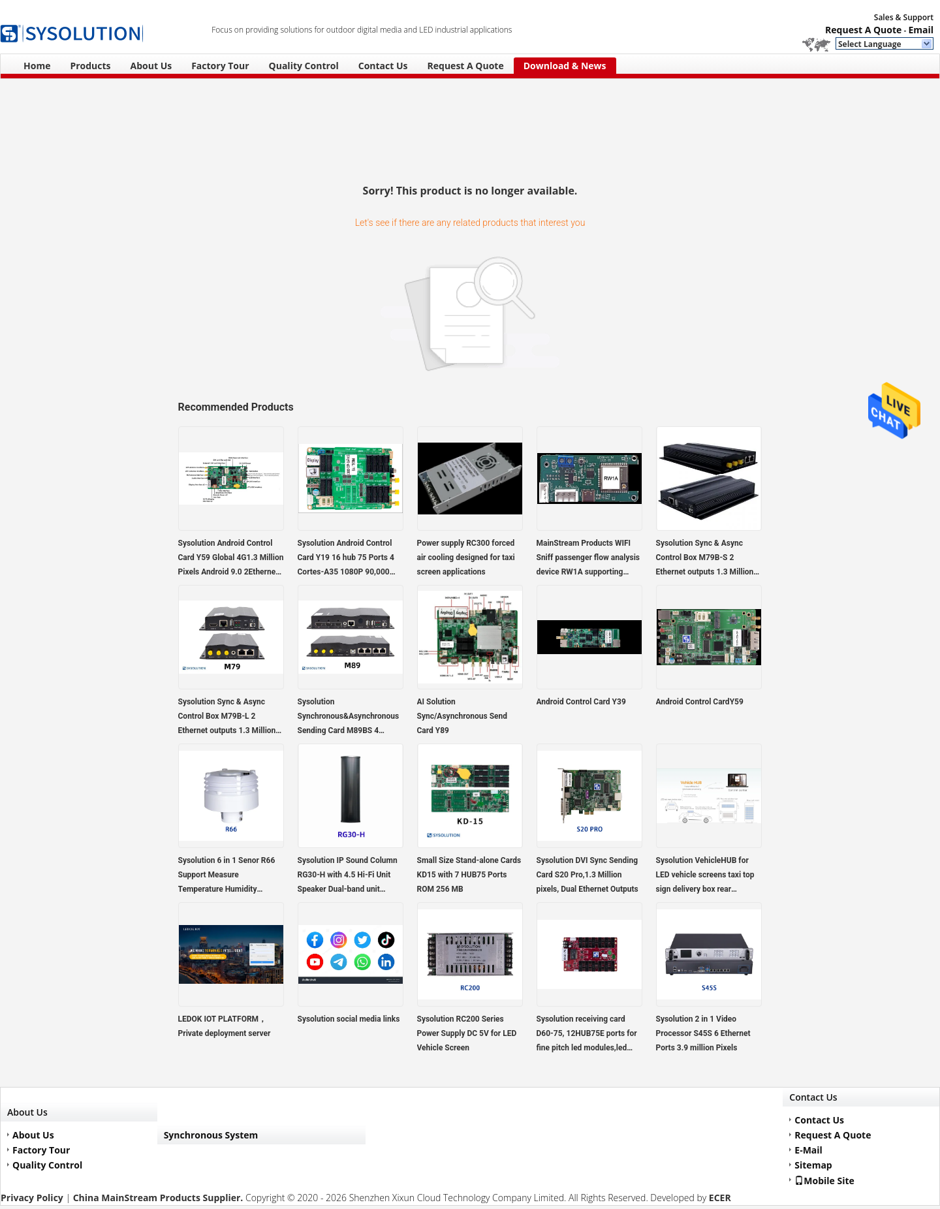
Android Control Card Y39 (581, 701)
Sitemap (813, 1165)
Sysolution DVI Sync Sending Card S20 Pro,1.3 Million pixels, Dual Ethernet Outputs (587, 875)
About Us (151, 66)
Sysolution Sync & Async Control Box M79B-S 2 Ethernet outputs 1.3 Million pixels (705, 559)
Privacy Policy (32, 1197)
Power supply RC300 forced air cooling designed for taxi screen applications (466, 557)
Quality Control (304, 66)
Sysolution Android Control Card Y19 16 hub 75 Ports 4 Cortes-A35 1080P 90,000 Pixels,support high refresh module (346, 559)
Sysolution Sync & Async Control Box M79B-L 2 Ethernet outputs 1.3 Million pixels (227, 717)
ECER (720, 1197)
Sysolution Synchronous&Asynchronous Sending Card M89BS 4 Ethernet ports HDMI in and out (349, 717)
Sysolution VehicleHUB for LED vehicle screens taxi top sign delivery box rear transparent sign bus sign (705, 876)
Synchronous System (211, 1135)
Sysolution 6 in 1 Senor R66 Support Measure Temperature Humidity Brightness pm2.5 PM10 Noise (226, 876)
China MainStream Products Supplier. (159, 1197)
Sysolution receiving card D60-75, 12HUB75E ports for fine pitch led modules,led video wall (587, 1034)
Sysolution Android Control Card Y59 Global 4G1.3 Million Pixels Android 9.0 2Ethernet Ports (231, 559)
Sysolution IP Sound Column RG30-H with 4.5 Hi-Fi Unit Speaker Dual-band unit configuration (348, 876)
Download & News (565, 66)
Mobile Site (824, 1180)
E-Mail (808, 1150)
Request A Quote (863, 30)
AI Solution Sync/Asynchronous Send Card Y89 (462, 716)
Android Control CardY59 (700, 701)
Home (37, 66)
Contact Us (383, 66)
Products (90, 66)
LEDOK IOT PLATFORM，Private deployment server (224, 1026)
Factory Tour (220, 66)
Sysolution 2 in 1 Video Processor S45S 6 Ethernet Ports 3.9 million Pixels (703, 1033)
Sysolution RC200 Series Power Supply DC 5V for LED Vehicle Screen (467, 1033)
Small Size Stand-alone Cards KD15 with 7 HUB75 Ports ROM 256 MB (469, 875)
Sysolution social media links (349, 1019)
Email (920, 30)
